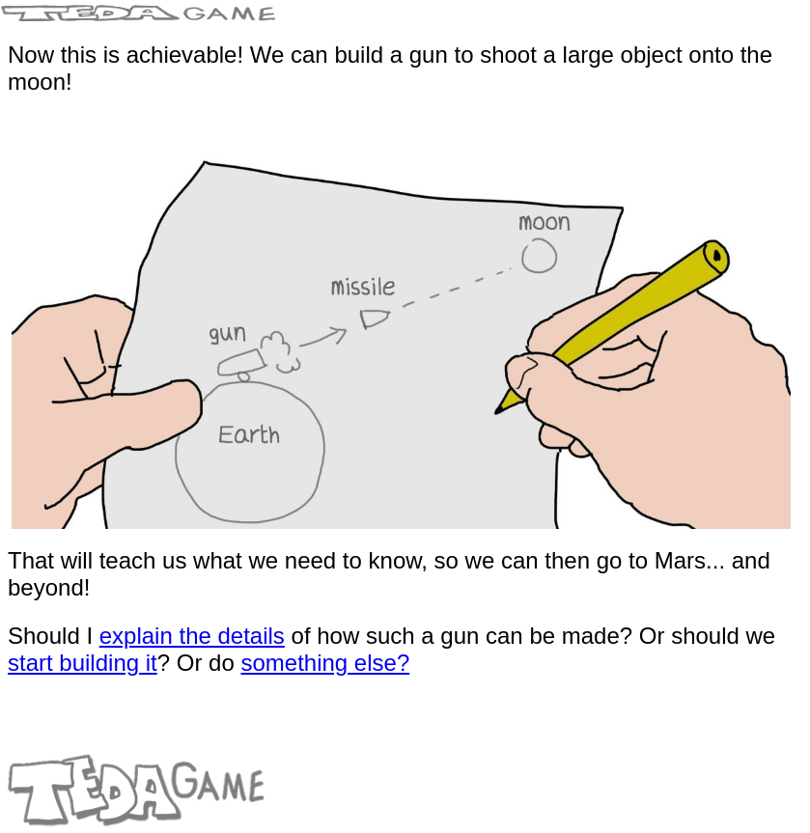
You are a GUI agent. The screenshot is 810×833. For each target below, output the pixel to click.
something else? (324, 663)
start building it (82, 663)
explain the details (192, 636)
